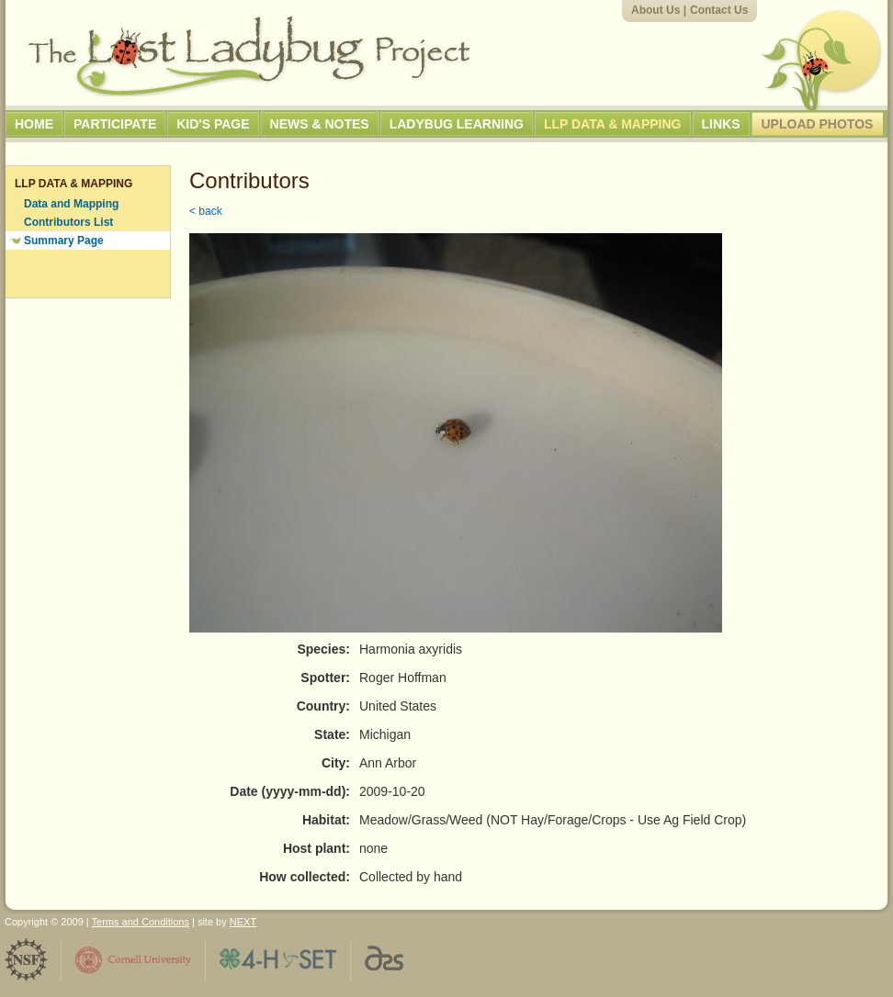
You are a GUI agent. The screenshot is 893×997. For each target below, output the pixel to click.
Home (34, 124)
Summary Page (64, 240)
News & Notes (319, 124)
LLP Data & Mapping (613, 124)
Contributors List (68, 222)
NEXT (243, 921)
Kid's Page (212, 124)
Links (721, 124)
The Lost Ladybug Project (248, 56)
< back (205, 211)
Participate (114, 124)
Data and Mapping (71, 203)
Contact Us (719, 10)
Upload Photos (818, 124)
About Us (655, 10)
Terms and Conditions (140, 921)
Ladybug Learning (457, 124)
